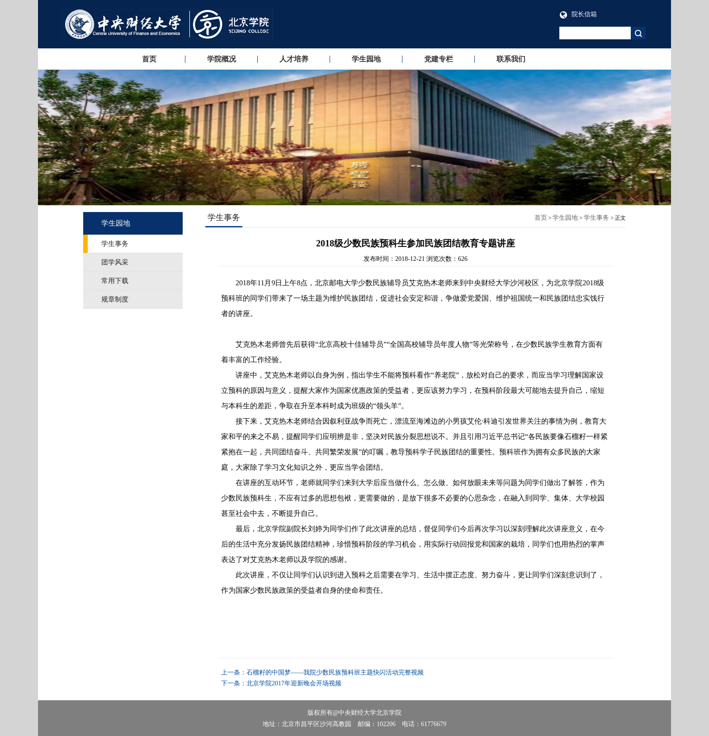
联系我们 (510, 59)
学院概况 (221, 59)
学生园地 (366, 59)
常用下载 (114, 280)
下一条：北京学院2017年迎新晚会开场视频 (281, 683)
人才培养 (293, 59)
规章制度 (114, 299)
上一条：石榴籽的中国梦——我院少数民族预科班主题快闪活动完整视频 (322, 672)
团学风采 (114, 262)
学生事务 (114, 243)
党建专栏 (438, 59)
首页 (149, 59)
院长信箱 (578, 14)
